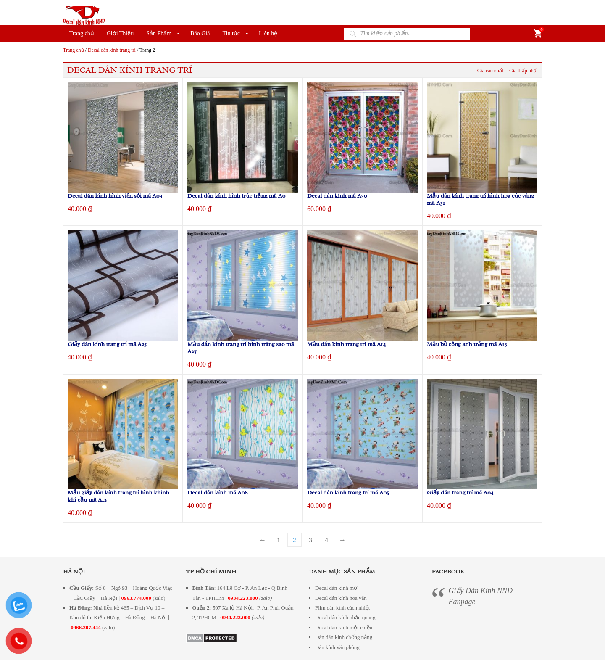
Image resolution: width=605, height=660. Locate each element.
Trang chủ (81, 33)
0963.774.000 (136, 598)
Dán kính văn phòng (337, 647)
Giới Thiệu (120, 33)
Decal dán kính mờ (336, 588)
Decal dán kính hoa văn (341, 598)
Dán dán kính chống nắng (343, 637)
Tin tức (231, 33)
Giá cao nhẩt (490, 71)
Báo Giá (200, 33)
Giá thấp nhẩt (523, 71)
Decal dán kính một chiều (343, 627)
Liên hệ (268, 33)
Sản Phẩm (158, 33)
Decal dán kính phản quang (345, 617)
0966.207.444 (86, 627)
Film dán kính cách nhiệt (342, 608)
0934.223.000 (243, 598)
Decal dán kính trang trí (112, 50)
